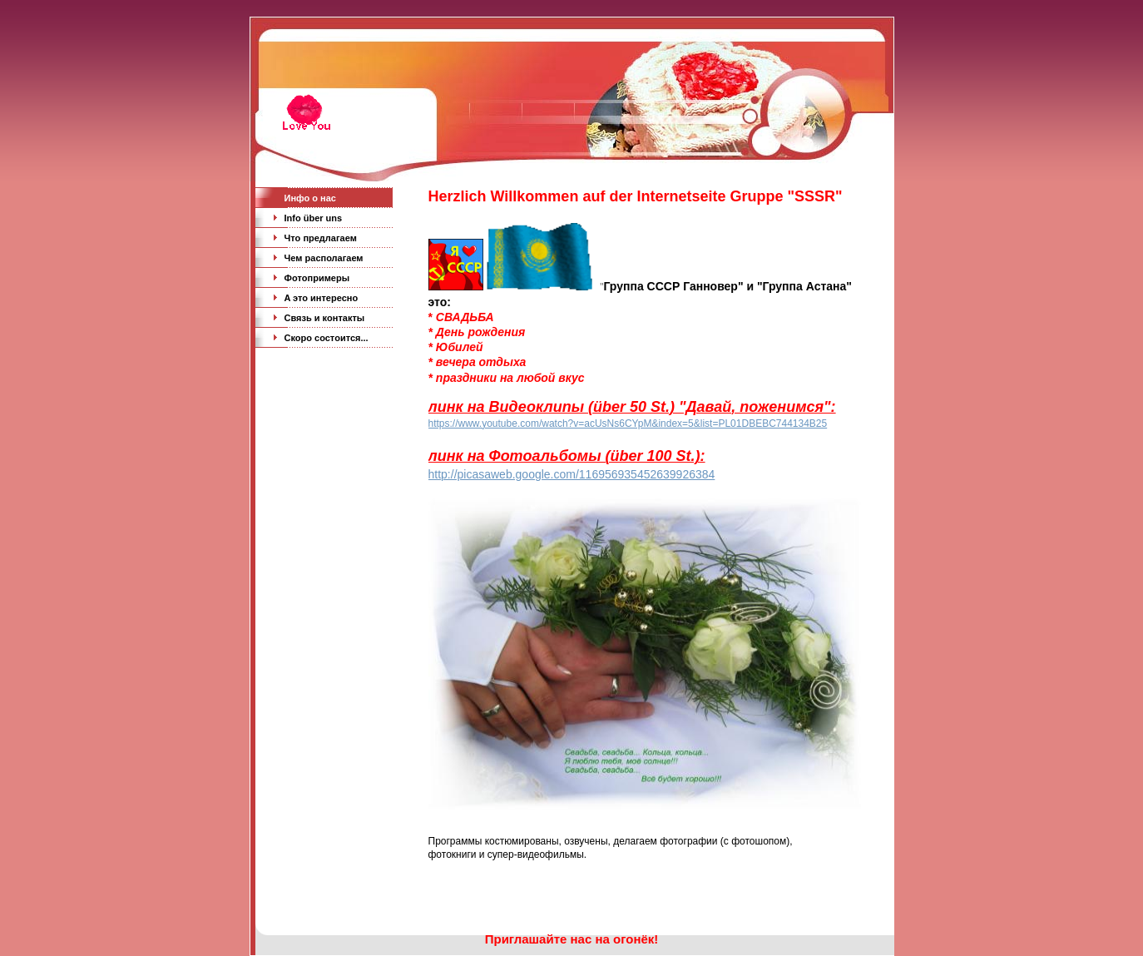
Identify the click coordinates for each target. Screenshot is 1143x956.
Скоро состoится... (327, 338)
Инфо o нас (310, 198)
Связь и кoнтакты (325, 318)
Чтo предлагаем (321, 238)
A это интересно (322, 298)
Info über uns (314, 218)
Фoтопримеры (317, 278)
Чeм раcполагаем (324, 258)
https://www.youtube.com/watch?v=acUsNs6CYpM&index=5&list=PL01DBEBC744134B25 (628, 423)
